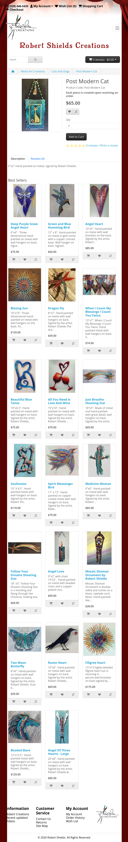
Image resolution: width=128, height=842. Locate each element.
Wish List (72, 821)
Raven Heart (57, 663)
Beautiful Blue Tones (21, 401)
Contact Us (43, 819)
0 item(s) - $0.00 (101, 60)
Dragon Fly (56, 308)
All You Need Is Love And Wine (59, 401)
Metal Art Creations (33, 71)
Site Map (42, 826)
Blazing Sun (19, 308)
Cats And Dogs (61, 71)
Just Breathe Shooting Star (95, 401)
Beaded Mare (20, 750)
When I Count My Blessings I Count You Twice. (98, 311)
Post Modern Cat (86, 71)
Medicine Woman (98, 484)
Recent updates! (17, 818)
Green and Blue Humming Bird (59, 226)
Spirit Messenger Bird (60, 485)
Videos (10, 821)
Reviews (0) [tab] (37, 159)
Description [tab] (18, 159)
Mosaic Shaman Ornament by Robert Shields (97, 575)
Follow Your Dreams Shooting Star (23, 575)
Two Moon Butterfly (18, 664)
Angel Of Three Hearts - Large (59, 752)
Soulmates (18, 484)
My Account (74, 814)
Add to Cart (76, 137)
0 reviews (92, 145)
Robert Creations (17, 814)
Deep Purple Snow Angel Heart (24, 226)
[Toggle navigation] (117, 28)
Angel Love (56, 571)
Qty (68, 119)
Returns (41, 822)
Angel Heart (94, 224)
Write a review (109, 145)
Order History (75, 818)
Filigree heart (95, 663)
